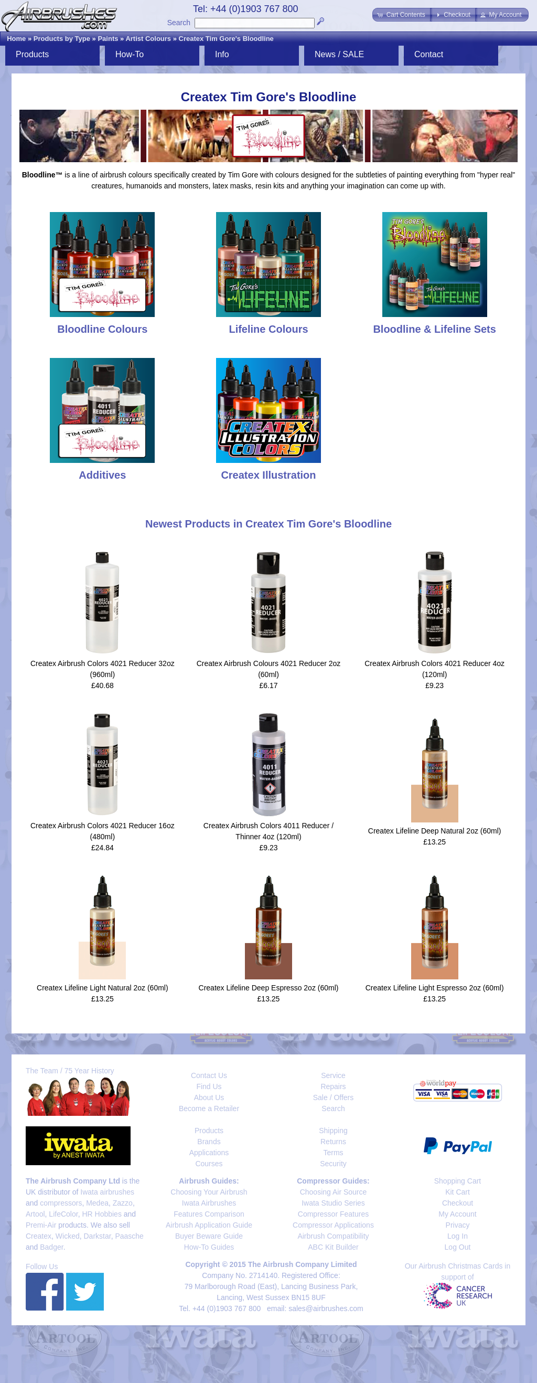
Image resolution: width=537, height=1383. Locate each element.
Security (333, 1163)
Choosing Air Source (333, 1192)
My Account (457, 1214)
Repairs (333, 1086)
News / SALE (339, 54)
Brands (208, 1141)
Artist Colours (148, 39)
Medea (97, 1203)
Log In (457, 1236)
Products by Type (62, 39)
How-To (129, 54)
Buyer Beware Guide (209, 1236)
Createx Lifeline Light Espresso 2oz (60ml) (435, 988)
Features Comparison (209, 1214)
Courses (208, 1163)
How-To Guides (209, 1247)
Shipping (333, 1130)
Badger (51, 1247)
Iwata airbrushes (107, 1192)
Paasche (129, 1236)
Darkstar (97, 1236)
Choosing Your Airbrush (208, 1192)
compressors (61, 1203)
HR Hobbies (101, 1214)
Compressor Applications (333, 1225)
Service (333, 1075)
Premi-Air (41, 1225)
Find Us (208, 1086)
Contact (428, 54)
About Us (209, 1097)
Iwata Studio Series (333, 1203)
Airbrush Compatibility (333, 1236)
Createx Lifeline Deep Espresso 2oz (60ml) (269, 988)
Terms (333, 1152)
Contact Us (209, 1075)
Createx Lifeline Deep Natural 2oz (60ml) (434, 831)
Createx (38, 1236)
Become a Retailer (209, 1108)
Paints (108, 39)
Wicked (68, 1236)
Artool (35, 1214)
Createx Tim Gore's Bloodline (226, 39)
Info (222, 54)
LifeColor (63, 1214)
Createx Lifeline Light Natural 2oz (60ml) (102, 988)
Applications (209, 1152)
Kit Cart (457, 1192)
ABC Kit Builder (333, 1247)
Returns (333, 1141)
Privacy (458, 1225)
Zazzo (123, 1203)
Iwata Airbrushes (209, 1203)
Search (178, 22)
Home (16, 39)
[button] (402, 15)
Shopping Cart (457, 1181)
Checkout (457, 1203)
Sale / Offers (333, 1097)
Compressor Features (333, 1214)
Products (32, 54)
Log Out (458, 1247)
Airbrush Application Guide (209, 1225)
